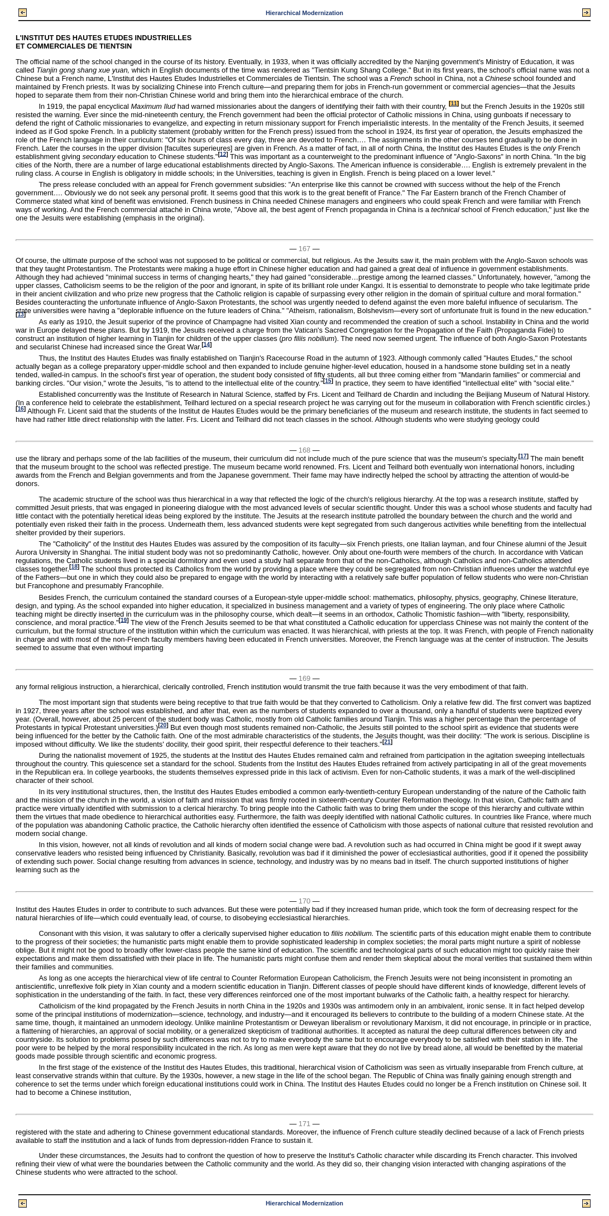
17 (523, 456)
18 (74, 567)
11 (453, 103)
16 (20, 409)
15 (328, 381)
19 (124, 620)
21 (387, 742)
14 (207, 344)
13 (20, 314)
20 (163, 725)
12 (223, 154)
